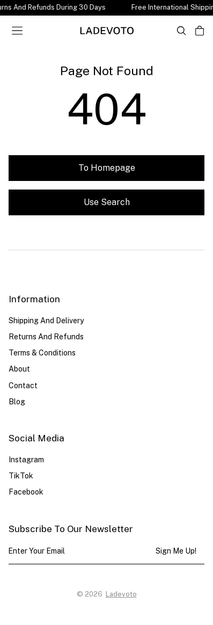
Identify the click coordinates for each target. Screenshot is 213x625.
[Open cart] (199, 30)
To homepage (106, 168)
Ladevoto (121, 594)
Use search (107, 202)
